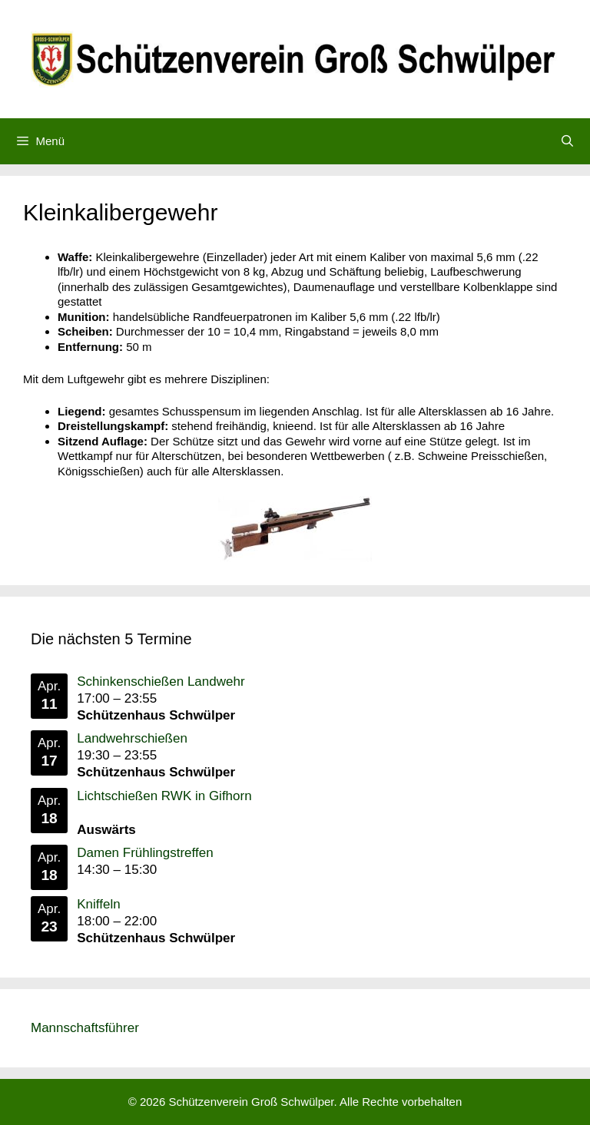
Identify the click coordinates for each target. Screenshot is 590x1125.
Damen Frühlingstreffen (145, 852)
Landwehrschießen (132, 738)
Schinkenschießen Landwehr (160, 681)
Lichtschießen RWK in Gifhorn (164, 795)
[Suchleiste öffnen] (567, 141)
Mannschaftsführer (85, 1028)
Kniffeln (98, 904)
